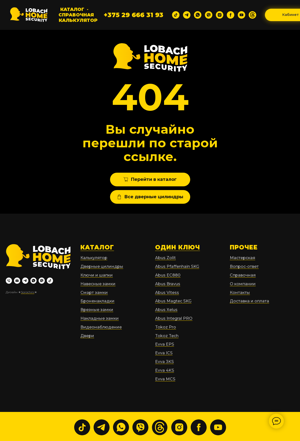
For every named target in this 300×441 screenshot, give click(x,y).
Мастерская (242, 257)
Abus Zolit (165, 257)
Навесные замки (98, 283)
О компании (243, 283)
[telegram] (186, 15)
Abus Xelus (166, 309)
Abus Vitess (167, 292)
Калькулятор (78, 20)
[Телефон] (9, 281)
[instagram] (219, 15)
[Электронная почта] (17, 281)
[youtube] (241, 15)
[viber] (208, 15)
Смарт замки (94, 292)
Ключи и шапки (96, 275)
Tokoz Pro (165, 327)
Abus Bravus (167, 283)
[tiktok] (176, 15)
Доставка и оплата (249, 301)
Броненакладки (97, 301)
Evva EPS (164, 344)
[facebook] (230, 15)
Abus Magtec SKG (173, 301)
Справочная (76, 15)
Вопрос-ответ (244, 266)
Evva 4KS (164, 370)
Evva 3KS (164, 361)
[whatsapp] (197, 15)
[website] (252, 15)
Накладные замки (99, 318)
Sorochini (27, 292)
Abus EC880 (167, 275)
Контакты (240, 292)
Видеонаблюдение (101, 327)
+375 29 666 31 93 (133, 15)
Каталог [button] (72, 9)
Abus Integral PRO (173, 318)
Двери (87, 335)
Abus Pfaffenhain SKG (177, 266)
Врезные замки (96, 309)
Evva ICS (164, 353)
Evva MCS (165, 379)
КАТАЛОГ (97, 247)
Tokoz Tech (167, 335)
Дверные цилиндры (101, 266)
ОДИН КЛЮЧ (177, 247)
